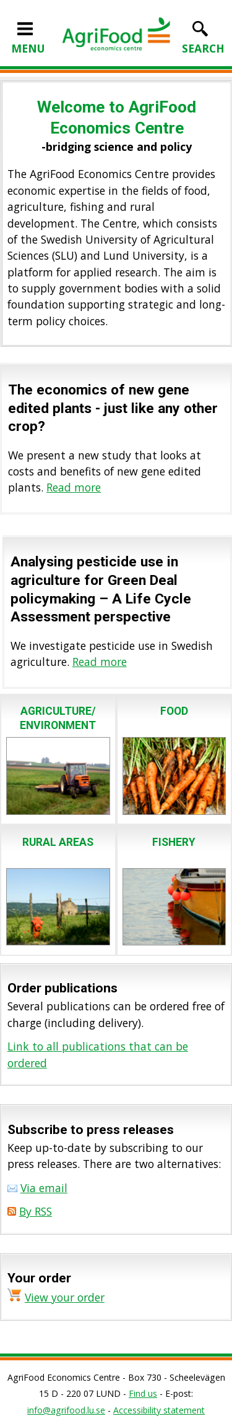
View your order (65, 1297)
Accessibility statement (159, 1410)
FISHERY (173, 842)
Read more (73, 487)
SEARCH (203, 40)
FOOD (174, 711)
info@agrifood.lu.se (66, 1410)
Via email (43, 1187)
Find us (143, 1393)
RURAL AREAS (57, 842)
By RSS (35, 1211)
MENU (28, 40)
